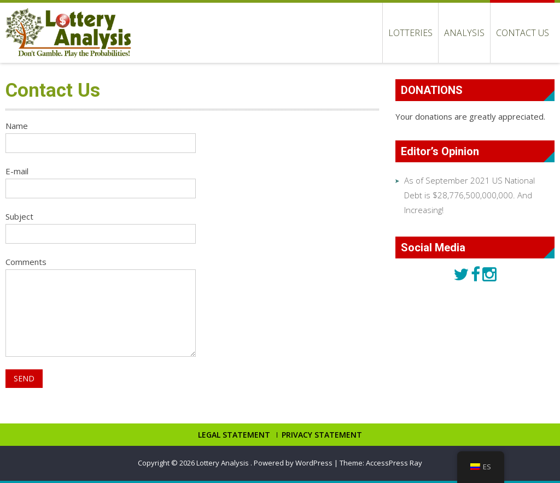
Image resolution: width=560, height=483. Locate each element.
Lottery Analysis (223, 463)
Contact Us (522, 33)
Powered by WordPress (293, 463)
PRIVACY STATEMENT (322, 435)
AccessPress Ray (394, 463)
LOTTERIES (410, 33)
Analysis (464, 33)
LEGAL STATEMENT (234, 435)
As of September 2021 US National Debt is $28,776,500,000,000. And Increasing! (469, 195)
